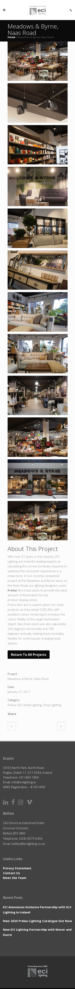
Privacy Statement (17, 868)
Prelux (12, 590)
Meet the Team (14, 878)
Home (11, 37)
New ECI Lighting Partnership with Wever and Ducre (37, 932)
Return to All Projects (28, 654)
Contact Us (11, 873)
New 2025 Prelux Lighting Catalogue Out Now (37, 921)
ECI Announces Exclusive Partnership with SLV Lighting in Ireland (37, 909)
